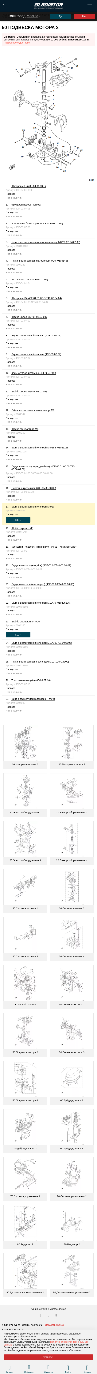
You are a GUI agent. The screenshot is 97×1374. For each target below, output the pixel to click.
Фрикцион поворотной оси (26, 204)
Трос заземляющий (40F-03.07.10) (31, 680)
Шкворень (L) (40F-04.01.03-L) (28, 186)
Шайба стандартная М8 (24, 429)
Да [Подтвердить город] (60, 16)
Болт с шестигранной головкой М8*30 (33, 506)
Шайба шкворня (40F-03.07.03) (29, 316)
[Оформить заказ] (18, 520)
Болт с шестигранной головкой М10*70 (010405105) (41, 602)
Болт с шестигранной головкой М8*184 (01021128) (40, 447)
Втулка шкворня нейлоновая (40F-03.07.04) (36, 335)
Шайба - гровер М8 (22, 528)
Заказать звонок (54, 1324)
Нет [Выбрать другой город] (84, 16)
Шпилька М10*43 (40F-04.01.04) (29, 279)
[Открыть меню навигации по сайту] (89, 5)
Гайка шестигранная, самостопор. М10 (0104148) (39, 260)
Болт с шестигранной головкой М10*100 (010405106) (41, 642)
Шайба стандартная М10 (25, 621)
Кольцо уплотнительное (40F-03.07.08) (33, 373)
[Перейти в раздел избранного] (29, 1367)
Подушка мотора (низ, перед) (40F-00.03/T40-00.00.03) (42, 584)
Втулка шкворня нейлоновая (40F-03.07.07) (36, 354)
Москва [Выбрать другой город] (32, 16)
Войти (68, 1372)
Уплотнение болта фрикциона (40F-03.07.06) (37, 223)
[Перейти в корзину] (87, 1367)
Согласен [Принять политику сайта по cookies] (48, 1357)
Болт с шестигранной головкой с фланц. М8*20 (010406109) (45, 242)
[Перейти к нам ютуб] (56, 1315)
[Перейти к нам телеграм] (49, 1315)
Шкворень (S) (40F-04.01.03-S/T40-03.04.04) (36, 298)
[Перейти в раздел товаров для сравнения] (49, 1367)
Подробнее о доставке (17, 42)
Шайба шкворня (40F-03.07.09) (29, 391)
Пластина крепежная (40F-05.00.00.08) (33, 488)
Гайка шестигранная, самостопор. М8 (32, 410)
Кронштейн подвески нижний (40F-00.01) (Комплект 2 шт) (44, 546)
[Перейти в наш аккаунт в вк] (41, 1315)
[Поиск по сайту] (3, 6)
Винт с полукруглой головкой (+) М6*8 (33, 698)
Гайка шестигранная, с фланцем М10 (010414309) (40, 661)
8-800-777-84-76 (11, 1325)
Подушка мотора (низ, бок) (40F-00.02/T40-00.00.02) (41, 565)
